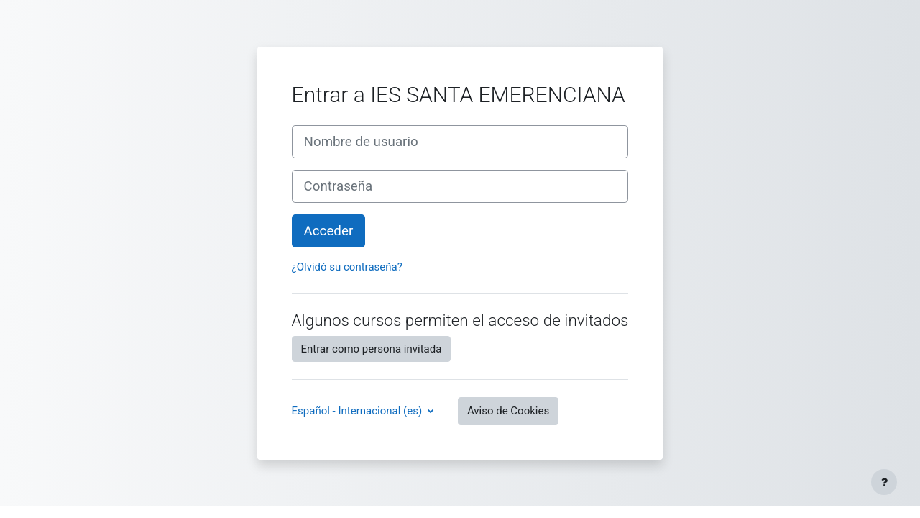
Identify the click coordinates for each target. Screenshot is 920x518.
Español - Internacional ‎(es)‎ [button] (358, 410)
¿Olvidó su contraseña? (347, 266)
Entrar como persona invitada (371, 348)
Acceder (329, 231)
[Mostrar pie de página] (884, 482)
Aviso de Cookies (508, 410)
